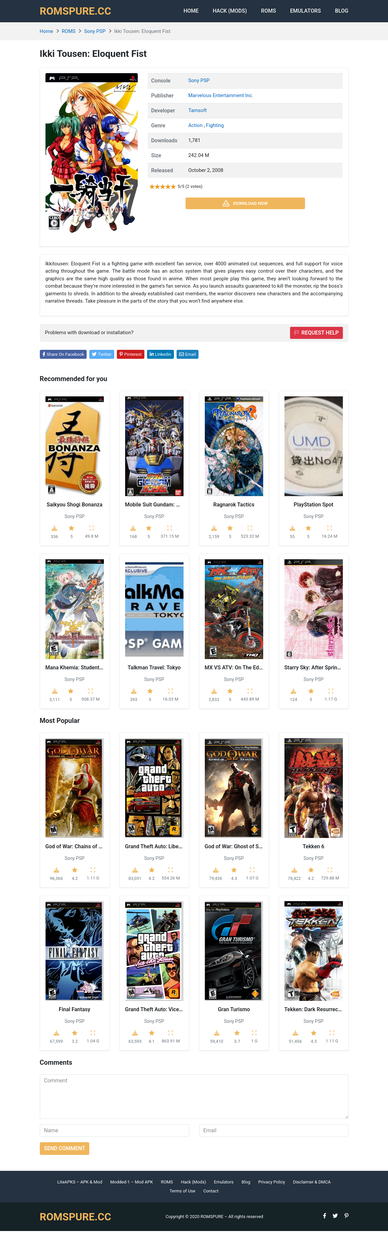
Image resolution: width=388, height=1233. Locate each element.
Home (183, 12)
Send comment (64, 1150)
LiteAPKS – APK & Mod (79, 1183)
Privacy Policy (271, 1183)
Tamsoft (197, 112)
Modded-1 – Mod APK (131, 1183)
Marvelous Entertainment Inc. (220, 97)
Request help (316, 334)
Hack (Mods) (193, 1183)
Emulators (303, 12)
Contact (210, 1192)
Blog (341, 12)
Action (196, 127)
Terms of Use (182, 1192)
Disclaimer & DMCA (312, 1183)
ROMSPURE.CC (77, 12)
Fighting (215, 127)
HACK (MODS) (224, 12)
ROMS (265, 12)
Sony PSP (94, 33)
